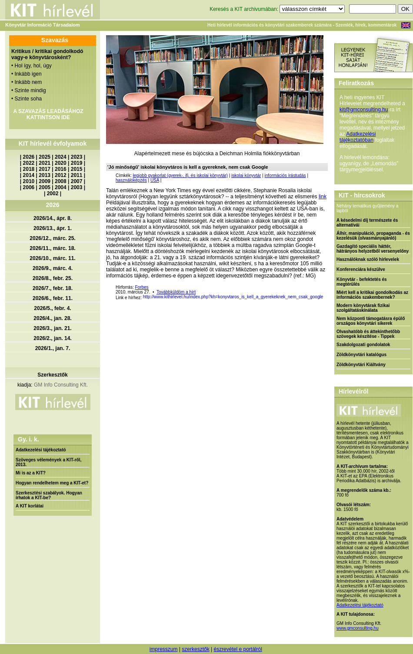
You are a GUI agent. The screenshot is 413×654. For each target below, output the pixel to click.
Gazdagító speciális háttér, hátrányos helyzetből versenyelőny (372, 249)
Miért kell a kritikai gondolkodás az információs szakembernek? (372, 295)
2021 (44, 163)
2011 (77, 175)
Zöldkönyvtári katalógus (361, 354)
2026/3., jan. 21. (52, 328)
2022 (29, 163)
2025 (44, 157)
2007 (77, 181)
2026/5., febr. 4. (52, 308)
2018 (29, 169)
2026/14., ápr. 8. (52, 218)
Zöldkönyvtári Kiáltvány (361, 364)
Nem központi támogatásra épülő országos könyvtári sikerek (370, 321)
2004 (61, 187)
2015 (77, 169)
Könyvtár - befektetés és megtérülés (361, 282)
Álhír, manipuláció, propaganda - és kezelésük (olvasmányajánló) (373, 235)
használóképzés (131, 180)
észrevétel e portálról (237, 649)
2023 (77, 157)
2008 (61, 181)
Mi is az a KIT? (31, 472)
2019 (77, 163)
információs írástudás (285, 175)
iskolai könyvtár (246, 175)
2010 (29, 181)
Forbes (141, 287)
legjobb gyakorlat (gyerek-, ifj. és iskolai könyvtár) (180, 175)
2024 (61, 157)
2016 (61, 169)
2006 (29, 187)
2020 (61, 163)
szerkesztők (195, 649)
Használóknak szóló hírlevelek (367, 259)
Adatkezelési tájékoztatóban (358, 137)
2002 (53, 193)
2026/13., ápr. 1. (52, 228)
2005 (44, 187)
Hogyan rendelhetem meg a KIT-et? (52, 482)
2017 (44, 169)
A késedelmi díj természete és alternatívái (367, 222)
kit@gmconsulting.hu (364, 110)
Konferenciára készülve (360, 269)
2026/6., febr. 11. (53, 298)
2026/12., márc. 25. (52, 238)
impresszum (164, 649)
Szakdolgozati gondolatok (363, 344)
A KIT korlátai (29, 506)
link (322, 197)
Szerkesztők (52, 375)
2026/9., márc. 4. (53, 268)
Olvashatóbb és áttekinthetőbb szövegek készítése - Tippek (368, 334)
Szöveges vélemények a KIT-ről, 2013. (48, 462)
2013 (44, 175)
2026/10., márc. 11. (52, 258)
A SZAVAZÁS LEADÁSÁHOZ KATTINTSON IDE (48, 114)
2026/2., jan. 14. (52, 338)
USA (154, 180)
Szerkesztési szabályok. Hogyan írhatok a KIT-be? (49, 495)
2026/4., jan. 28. (52, 318)
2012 (61, 175)
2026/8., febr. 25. (53, 278)
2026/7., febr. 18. (53, 288)
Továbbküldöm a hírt (176, 292)
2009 (44, 181)
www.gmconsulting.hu (357, 628)
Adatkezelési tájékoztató (41, 449)
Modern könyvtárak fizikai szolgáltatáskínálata (363, 308)
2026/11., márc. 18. (52, 248)
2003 (77, 187)
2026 (29, 157)
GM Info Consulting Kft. (61, 385)
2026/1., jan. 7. (52, 348)
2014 (29, 175)
